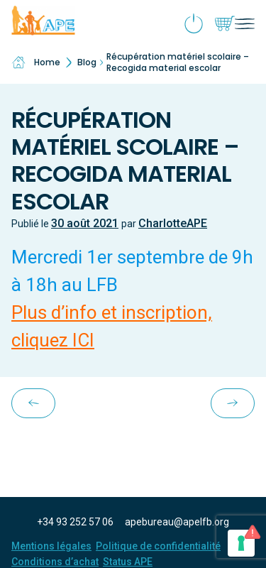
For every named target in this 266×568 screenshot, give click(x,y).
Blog (86, 62)
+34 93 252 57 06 (75, 522)
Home (35, 62)
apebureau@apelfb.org (177, 522)
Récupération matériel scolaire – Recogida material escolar (177, 62)
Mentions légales (51, 546)
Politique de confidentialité (158, 546)
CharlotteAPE (172, 223)
